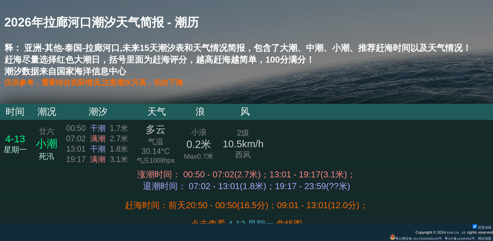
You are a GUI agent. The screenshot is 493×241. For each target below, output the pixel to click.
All (463, 232)
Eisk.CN (450, 232)
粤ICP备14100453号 (454, 238)
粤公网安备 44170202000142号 (403, 238)
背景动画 (480, 227)
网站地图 (483, 238)
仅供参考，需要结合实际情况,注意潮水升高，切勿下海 (110, 83)
